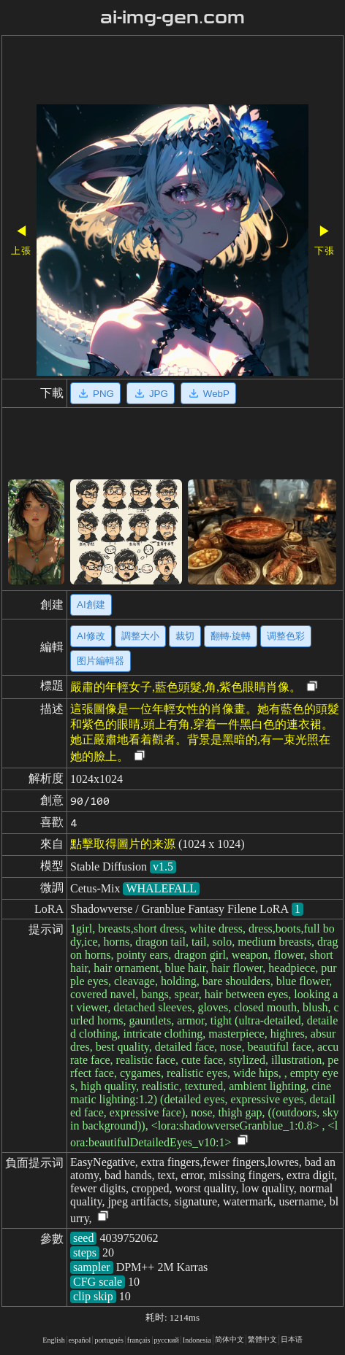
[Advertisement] (172, 71)
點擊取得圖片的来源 (122, 844)
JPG (150, 393)
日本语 (292, 1339)
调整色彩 (286, 635)
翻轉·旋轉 (231, 635)
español (80, 1340)
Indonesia (197, 1340)
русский (166, 1340)
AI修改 (91, 635)
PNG (95, 393)
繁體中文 (262, 1339)
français (139, 1340)
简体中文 (229, 1339)
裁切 (184, 635)
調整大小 (140, 635)
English (53, 1340)
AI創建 (91, 604)
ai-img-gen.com (173, 17)
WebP (208, 393)
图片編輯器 (100, 660)
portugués (108, 1340)
